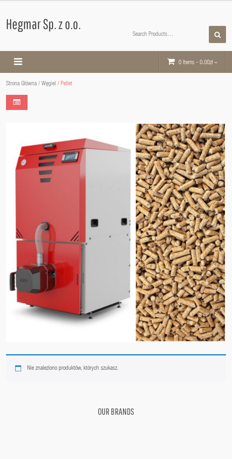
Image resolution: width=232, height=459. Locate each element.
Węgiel (49, 84)
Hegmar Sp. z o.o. (43, 24)
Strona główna (21, 84)
